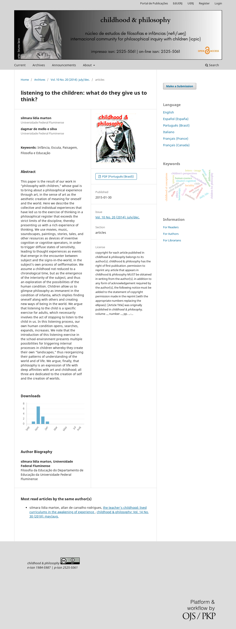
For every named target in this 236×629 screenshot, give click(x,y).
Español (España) (175, 119)
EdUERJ (178, 3)
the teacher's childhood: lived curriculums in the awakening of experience (88, 509)
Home (25, 80)
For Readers (171, 227)
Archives (39, 65)
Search (212, 65)
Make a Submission (179, 86)
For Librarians (172, 240)
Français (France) (175, 138)
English (168, 112)
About (88, 65)
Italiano (168, 132)
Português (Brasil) (176, 125)
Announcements (64, 65)
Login (218, 3)
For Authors (171, 234)
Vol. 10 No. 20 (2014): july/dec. (70, 80)
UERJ (191, 3)
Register (204, 3)
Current (20, 65)
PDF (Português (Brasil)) (118, 176)
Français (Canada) (176, 145)
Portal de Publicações (154, 3)
